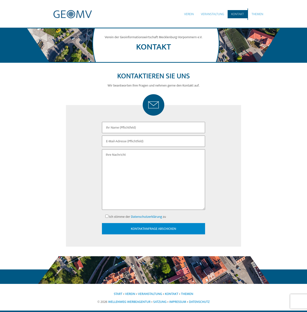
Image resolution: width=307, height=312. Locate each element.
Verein (189, 14)
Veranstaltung (212, 14)
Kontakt (237, 14)
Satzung (159, 302)
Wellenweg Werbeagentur (129, 302)
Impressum (177, 302)
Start (118, 294)
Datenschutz (199, 302)
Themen (257, 14)
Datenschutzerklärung (146, 216)
